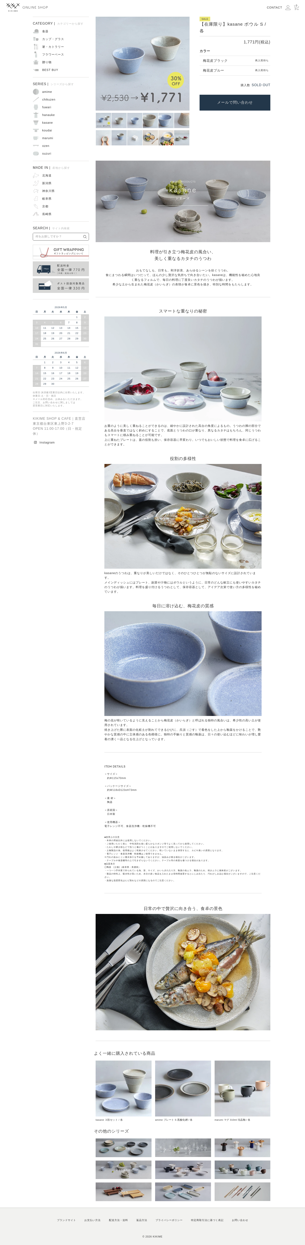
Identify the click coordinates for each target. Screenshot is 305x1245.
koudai (47, 130)
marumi (47, 138)
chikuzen (48, 99)
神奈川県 (48, 191)
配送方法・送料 (118, 1220)
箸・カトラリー (53, 46)
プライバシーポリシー (169, 1220)
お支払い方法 (92, 1220)
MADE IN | (51, 167)
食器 (45, 31)
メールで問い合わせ (235, 102)
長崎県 (47, 214)
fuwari (46, 107)
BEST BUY (50, 70)
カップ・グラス (53, 39)
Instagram (47, 442)
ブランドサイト (66, 1220)
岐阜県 (47, 198)
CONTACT (274, 7)
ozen (45, 145)
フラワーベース (53, 54)
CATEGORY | (58, 23)
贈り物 (47, 62)
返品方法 (141, 1220)
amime (47, 91)
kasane (47, 122)
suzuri (46, 153)
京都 (45, 206)
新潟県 (47, 183)
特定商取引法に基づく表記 (207, 1220)
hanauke (48, 115)
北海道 (47, 175)
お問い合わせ (240, 1220)
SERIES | (53, 84)
